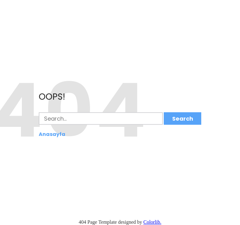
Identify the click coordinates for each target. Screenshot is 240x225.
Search (182, 118)
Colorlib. (152, 222)
